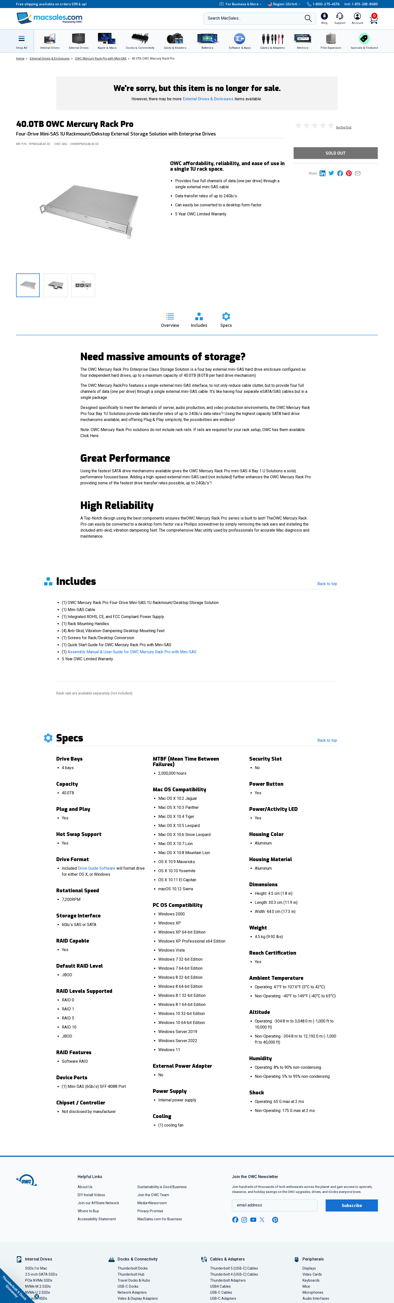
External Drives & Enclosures (208, 99)
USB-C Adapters (223, 1298)
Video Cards (312, 1274)
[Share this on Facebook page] (341, 173)
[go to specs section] (226, 318)
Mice (306, 1286)
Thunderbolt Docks (133, 1268)
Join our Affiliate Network (98, 1203)
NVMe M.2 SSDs (38, 1286)
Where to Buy (88, 1211)
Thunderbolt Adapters (228, 1280)
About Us (85, 1187)
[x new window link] (263, 1219)
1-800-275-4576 (323, 4)
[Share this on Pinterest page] (350, 173)
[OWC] (49, 18)
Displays (309, 1268)
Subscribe (352, 1205)
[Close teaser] (36, 1296)
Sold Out (336, 153)
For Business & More (241, 4)
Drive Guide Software (96, 868)
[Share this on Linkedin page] (324, 173)
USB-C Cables (221, 1292)
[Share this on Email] (359, 173)
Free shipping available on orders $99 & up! (51, 4)
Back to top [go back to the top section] (327, 583)
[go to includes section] (199, 318)
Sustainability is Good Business (162, 1187)
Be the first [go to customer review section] (344, 127)
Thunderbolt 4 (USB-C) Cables (234, 1274)
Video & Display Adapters (138, 1298)
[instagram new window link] (244, 1220)
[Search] (308, 19)
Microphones (313, 1292)
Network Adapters (132, 1292)
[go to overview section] (170, 318)
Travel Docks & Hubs (134, 1280)
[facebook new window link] (235, 1220)
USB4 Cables (220, 1286)
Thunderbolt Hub (131, 1274)
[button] (17, 1285)
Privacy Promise (150, 1211)
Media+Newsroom (152, 1203)
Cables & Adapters (227, 1259)
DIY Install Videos (91, 1195)
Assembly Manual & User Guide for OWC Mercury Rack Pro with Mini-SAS (132, 651)
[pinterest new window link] (275, 1220)
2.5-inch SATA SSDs (41, 1274)
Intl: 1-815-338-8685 (361, 4)
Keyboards (311, 1280)
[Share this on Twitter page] (332, 173)
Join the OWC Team (153, 1195)
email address (249, 1205)
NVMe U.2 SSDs (37, 1292)
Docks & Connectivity (138, 1259)
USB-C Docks (128, 1286)
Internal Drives (38, 1259)
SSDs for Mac (36, 1268)
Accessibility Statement (97, 1219)
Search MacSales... (224, 18)
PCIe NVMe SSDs (38, 1280)
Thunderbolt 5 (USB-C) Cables (234, 1268)
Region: (285, 4)
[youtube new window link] (253, 1220)
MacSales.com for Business (159, 1219)
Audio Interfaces (316, 1298)
